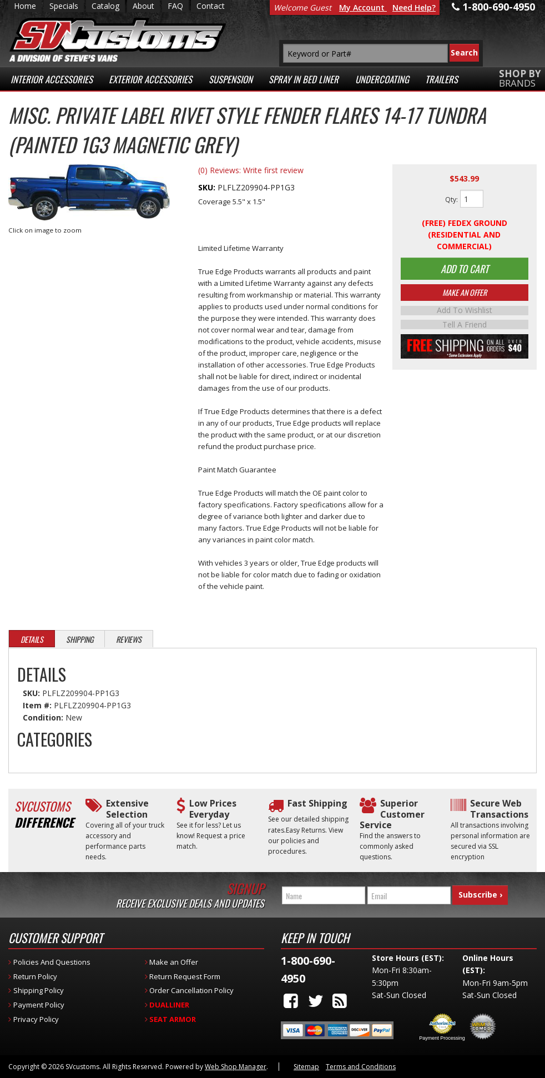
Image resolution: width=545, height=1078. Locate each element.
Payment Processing (442, 1038)
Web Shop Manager (235, 1066)
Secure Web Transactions (499, 808)
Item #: (38, 705)
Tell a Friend (464, 327)
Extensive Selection (127, 808)
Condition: (43, 717)
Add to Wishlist (464, 314)
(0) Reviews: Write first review (251, 170)
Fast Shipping (317, 803)
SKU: (208, 187)
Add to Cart (464, 270)
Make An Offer (464, 296)
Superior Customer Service (392, 814)
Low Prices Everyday (212, 808)
